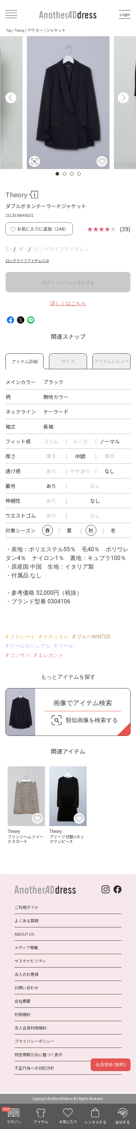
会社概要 (22, 1000)
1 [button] (57, 174)
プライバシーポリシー (34, 1041)
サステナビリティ (30, 960)
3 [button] (72, 174)
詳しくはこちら (68, 303)
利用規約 (22, 1014)
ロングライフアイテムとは (27, 260)
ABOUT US (24, 933)
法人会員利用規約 (30, 1027)
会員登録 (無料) (110, 1064)
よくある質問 (26, 920)
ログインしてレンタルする (68, 282)
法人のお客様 (26, 974)
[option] (68, 102)
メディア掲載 (26, 947)
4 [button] (79, 174)
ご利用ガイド (26, 907)
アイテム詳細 (24, 360)
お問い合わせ (26, 987)
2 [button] (65, 174)
